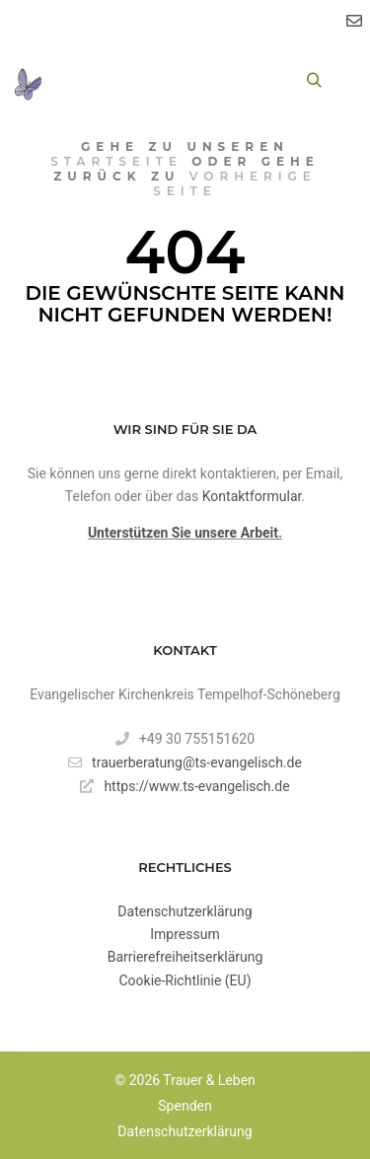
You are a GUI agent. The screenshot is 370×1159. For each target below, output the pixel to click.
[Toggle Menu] (78, 80)
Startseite (116, 161)
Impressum (184, 934)
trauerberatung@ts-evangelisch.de (185, 762)
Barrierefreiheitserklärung (185, 957)
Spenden (184, 1106)
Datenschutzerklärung (184, 911)
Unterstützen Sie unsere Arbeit (183, 533)
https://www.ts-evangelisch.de (184, 786)
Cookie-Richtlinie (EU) (184, 980)
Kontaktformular (252, 496)
